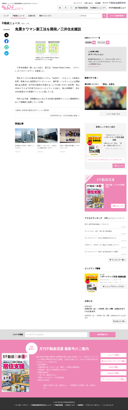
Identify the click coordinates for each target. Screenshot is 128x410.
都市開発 (89, 42)
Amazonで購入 (113, 373)
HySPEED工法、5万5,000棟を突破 (64, 116)
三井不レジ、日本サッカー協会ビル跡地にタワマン (105, 246)
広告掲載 (98, 3)
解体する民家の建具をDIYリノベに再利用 (32, 110)
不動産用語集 (81, 8)
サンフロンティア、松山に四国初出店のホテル (105, 239)
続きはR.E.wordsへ (94, 66)
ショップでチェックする (113, 286)
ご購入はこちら (118, 166)
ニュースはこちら (113, 114)
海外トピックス (45, 16)
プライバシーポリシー (93, 405)
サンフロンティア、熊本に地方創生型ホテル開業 (105, 253)
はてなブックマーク (116, 218)
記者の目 (31, 16)
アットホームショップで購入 (113, 379)
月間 (106, 218)
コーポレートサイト (21, 405)
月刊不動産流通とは (117, 8)
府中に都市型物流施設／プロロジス (105, 225)
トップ (6, 16)
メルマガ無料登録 (117, 16)
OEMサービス (70, 405)
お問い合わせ (88, 3)
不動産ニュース (18, 16)
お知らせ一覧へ (119, 321)
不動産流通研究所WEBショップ (40, 405)
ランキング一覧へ (117, 260)
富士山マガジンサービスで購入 (113, 361)
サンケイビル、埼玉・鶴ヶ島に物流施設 (105, 232)
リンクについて (108, 405)
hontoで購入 (113, 367)
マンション (101, 42)
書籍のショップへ (98, 8)
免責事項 (80, 405)
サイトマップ (78, 3)
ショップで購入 (114, 355)
